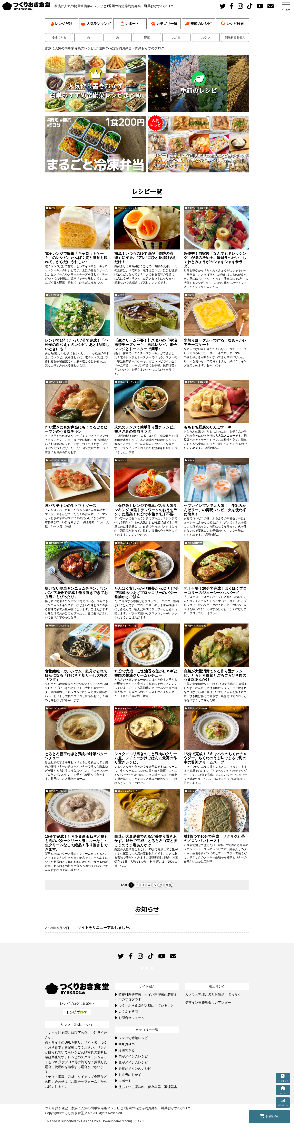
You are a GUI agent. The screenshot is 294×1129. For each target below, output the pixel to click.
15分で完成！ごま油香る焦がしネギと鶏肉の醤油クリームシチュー (145, 673)
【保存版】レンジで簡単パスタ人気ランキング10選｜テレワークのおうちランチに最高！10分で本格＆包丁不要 (145, 510)
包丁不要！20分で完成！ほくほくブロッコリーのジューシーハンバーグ (215, 590)
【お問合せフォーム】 (84, 1081)
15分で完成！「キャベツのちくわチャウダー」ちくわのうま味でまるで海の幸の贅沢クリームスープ (215, 758)
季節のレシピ (198, 24)
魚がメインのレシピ (133, 1062)
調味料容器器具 (235, 37)
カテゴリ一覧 (164, 24)
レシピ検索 (232, 24)
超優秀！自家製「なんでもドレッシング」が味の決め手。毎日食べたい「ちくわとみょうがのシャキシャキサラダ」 (215, 260)
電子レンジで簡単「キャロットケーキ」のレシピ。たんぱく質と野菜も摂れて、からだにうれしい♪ (76, 258)
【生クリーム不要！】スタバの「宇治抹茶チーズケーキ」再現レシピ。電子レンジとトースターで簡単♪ (145, 344)
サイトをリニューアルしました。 (105, 928)
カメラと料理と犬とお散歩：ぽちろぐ (213, 994)
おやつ (205, 37)
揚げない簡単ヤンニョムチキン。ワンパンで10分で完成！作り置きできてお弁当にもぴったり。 (76, 592)
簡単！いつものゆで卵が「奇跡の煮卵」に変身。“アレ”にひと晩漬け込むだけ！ (145, 258)
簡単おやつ (126, 1044)
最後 (168, 885)
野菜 (147, 37)
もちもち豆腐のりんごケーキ (208, 427)
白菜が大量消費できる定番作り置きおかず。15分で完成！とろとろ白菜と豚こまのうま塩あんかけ (145, 840)
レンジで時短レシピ (133, 1038)
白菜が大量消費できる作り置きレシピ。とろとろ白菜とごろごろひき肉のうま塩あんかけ (215, 675)
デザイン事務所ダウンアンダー (208, 1002)
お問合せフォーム (131, 1018)
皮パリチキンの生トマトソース (70, 506)
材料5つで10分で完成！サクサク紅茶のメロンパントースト (214, 838)
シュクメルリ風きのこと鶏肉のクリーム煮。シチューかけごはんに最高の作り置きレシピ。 (145, 758)
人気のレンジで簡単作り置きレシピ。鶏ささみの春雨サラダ (145, 429)
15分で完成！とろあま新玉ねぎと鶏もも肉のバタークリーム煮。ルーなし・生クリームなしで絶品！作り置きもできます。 (76, 842)
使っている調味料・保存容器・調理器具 (147, 1087)
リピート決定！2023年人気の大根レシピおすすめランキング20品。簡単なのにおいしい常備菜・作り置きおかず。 (198, 160)
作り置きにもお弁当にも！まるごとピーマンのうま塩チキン (76, 429)
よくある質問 (128, 1011)
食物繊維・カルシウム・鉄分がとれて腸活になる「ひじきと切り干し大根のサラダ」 (76, 675)
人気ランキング (96, 24)
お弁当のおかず (56, 543)
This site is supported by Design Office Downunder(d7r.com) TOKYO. (95, 1121)
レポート (130, 24)
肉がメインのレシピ (58, 382)
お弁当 (176, 37)
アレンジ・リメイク (127, 208)
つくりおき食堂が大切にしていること (146, 1005)
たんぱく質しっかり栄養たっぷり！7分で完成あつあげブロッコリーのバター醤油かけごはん (146, 592)
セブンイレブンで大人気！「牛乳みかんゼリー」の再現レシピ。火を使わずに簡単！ (215, 510)
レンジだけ (61, 24)
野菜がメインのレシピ (198, 208)
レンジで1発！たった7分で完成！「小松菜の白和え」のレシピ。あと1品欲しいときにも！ (77, 344)
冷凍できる (59, 37)
